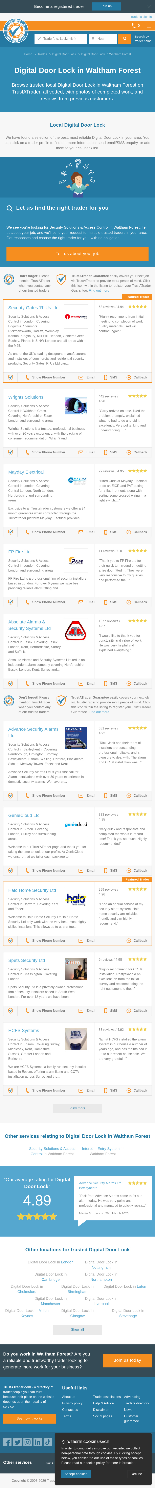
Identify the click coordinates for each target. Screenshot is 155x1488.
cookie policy (95, 1463)
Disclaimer (101, 1409)
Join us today (127, 1360)
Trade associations (107, 1397)
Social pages (102, 1416)
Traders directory (136, 1403)
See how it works (29, 1418)
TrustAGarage (54, 1463)
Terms (66, 1416)
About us (68, 1397)
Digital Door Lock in (50, 1262)
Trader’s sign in (141, 16)
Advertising (132, 1397)
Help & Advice (103, 1403)
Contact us (70, 1409)
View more (78, 1108)
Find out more (99, 290)
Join (106, 6)
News (128, 1409)
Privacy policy (72, 1403)
